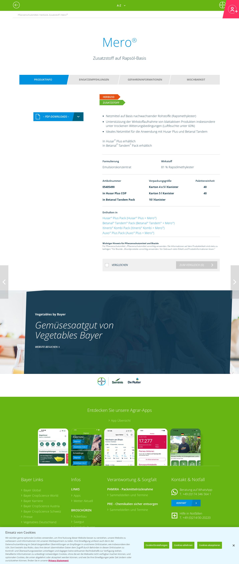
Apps (77, 496)
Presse (28, 517)
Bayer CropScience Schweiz (42, 511)
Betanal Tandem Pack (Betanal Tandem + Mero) (139, 223)
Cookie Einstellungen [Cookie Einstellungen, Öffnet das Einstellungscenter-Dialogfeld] (157, 545)
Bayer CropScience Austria (42, 506)
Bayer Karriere (33, 501)
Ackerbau (80, 516)
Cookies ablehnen (183, 545)
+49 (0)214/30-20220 (197, 518)
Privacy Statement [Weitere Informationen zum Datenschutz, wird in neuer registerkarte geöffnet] (58, 560)
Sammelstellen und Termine (129, 495)
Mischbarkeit (196, 79)
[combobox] (58, 116)
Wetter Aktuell (83, 501)
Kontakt (181, 503)
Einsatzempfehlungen (94, 79)
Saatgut (79, 522)
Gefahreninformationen (145, 79)
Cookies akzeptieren (209, 545)
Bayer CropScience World (41, 496)
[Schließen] (233, 545)
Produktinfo (43, 79)
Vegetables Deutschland (40, 522)
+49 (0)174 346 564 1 (197, 494)
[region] (119, 545)
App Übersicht (121, 420)
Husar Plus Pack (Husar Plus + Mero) (129, 218)
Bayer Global (32, 490)
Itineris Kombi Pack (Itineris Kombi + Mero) (134, 228)
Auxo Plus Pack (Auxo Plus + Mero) (128, 233)
